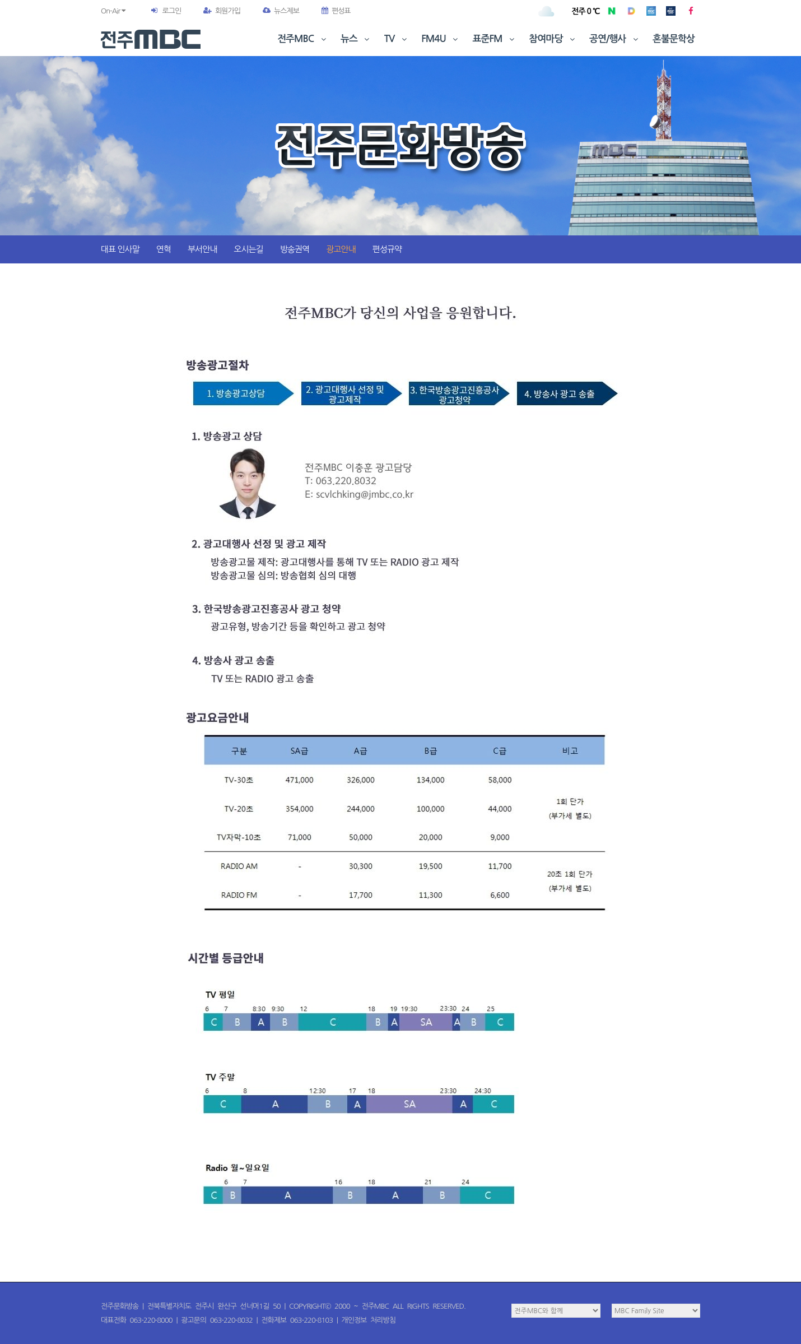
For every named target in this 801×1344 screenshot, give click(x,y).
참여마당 (553, 39)
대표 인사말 (120, 249)
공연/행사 (614, 39)
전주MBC (302, 39)
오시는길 (248, 249)
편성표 (336, 11)
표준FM (495, 39)
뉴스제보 (281, 11)
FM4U (440, 39)
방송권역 (294, 249)
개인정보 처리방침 (368, 1320)
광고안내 (340, 249)
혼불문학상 (674, 39)
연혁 (163, 249)
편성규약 (387, 249)
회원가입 (221, 11)
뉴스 (356, 39)
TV (396, 39)
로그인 (171, 11)
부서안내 (202, 249)
